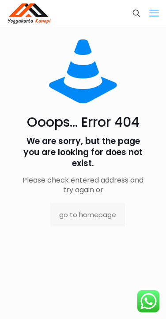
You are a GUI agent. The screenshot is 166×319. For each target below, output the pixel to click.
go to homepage (87, 214)
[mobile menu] (154, 13)
